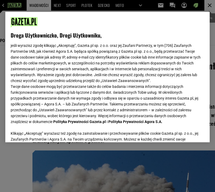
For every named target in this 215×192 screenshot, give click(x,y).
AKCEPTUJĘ (186, 132)
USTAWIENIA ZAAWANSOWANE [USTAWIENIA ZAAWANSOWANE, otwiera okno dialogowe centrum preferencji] (46, 131)
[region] (107, 77)
